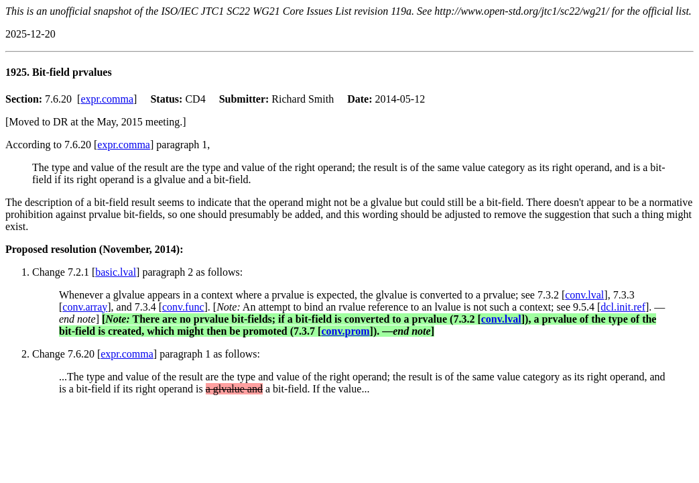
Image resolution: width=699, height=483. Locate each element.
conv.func (183, 307)
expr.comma (106, 99)
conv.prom (345, 331)
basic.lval (115, 272)
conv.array (84, 307)
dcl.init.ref (622, 307)
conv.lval (584, 295)
